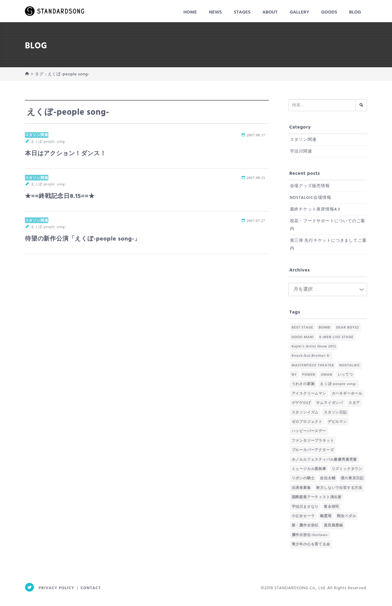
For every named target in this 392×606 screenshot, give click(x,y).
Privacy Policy (56, 588)
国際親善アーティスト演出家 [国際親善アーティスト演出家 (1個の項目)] (317, 497)
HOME (190, 12)
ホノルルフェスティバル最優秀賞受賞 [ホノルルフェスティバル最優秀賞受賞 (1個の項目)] (324, 460)
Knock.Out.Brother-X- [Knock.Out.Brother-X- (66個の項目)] (311, 356)
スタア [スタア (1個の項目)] (354, 403)
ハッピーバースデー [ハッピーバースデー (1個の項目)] (309, 431)
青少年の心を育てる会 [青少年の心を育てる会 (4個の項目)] (311, 544)
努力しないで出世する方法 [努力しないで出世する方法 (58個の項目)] (339, 488)
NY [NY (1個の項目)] (294, 375)
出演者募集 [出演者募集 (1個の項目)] (301, 488)
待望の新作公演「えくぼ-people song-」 (82, 239)
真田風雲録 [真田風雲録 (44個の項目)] (333, 526)
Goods (329, 12)
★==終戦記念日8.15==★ (60, 196)
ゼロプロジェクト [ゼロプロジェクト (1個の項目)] (307, 422)
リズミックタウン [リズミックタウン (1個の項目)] (347, 469)
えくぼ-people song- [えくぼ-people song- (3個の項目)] (338, 384)
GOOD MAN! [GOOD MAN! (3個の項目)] (303, 337)
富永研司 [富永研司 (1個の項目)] (331, 507)
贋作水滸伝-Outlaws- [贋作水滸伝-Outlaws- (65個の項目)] (310, 535)
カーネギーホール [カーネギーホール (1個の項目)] (347, 394)
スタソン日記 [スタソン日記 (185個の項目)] (335, 413)
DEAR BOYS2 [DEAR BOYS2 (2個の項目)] (347, 328)
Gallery (299, 12)
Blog (355, 12)
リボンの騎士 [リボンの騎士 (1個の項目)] (303, 478)
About (270, 12)
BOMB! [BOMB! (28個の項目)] (324, 328)
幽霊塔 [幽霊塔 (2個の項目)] (325, 516)
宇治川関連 (301, 151)
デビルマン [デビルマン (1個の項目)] (337, 422)
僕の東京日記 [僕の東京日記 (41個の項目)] (352, 478)
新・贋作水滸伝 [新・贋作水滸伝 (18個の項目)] (305, 526)
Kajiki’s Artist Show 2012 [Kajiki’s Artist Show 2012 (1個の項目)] (314, 347)
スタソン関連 (36, 135)
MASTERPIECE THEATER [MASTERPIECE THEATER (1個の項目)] (313, 365)
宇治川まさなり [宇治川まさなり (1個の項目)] (305, 507)
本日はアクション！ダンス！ (65, 154)
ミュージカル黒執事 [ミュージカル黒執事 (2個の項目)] (309, 469)
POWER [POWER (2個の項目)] (308, 375)
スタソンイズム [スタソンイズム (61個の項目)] (305, 413)
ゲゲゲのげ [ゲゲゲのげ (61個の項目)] (301, 403)
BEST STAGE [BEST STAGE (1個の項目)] (302, 328)
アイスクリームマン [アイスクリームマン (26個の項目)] (309, 394)
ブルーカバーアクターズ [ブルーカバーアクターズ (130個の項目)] (313, 450)
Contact (90, 588)
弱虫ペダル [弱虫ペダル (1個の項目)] (346, 516)
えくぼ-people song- (48, 141)
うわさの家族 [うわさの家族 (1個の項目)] (303, 384)
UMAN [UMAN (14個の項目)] (326, 375)
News (215, 12)
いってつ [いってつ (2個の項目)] (345, 375)
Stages (242, 12)
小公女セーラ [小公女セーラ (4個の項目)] (303, 516)
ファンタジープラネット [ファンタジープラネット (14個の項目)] (313, 441)
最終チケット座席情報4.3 (315, 209)
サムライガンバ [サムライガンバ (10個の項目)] (329, 403)
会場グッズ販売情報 (310, 186)
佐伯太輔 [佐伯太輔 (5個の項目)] (327, 478)
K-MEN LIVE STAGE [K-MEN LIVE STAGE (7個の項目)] (336, 337)
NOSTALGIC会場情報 (310, 197)
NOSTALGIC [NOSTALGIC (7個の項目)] (349, 365)
